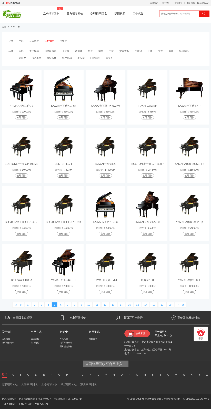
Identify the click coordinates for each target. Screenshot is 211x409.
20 (170, 304)
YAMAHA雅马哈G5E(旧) (189, 163)
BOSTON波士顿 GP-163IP (147, 163)
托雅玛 (138, 51)
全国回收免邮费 (22, 317)
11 (97, 304)
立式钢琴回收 (53, 11)
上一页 (18, 304)
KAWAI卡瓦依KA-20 (147, 222)
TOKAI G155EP (147, 105)
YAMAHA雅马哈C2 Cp (189, 222)
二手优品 (138, 13)
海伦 (171, 51)
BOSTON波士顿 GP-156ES (21, 222)
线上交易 (35, 339)
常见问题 (64, 339)
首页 (4, 27)
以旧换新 (119, 13)
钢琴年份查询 (66, 342)
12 (105, 304)
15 (129, 304)
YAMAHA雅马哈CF (189, 280)
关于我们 (166, 3)
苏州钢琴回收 (88, 384)
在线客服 (140, 333)
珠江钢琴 (34, 51)
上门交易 (35, 342)
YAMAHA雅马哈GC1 (63, 280)
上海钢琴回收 (49, 384)
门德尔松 (95, 58)
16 (137, 304)
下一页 (180, 304)
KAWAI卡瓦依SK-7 (189, 105)
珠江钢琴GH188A (21, 280)
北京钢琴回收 (10, 384)
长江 (150, 51)
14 (121, 304)
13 (113, 304)
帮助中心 (179, 3)
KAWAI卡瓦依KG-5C (105, 222)
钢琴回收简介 (8, 342)
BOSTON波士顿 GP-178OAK (63, 222)
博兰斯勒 (67, 58)
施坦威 (78, 51)
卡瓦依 (65, 51)
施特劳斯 (51, 58)
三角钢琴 (49, 40)
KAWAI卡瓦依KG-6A (63, 105)
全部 (21, 40)
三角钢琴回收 (75, 13)
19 (162, 304)
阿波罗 (22, 58)
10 (88, 304)
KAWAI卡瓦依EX (105, 163)
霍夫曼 (109, 58)
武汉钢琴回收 (69, 384)
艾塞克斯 (124, 51)
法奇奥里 (36, 58)
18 (154, 304)
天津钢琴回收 (29, 384)
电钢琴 (63, 40)
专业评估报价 (78, 317)
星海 (90, 51)
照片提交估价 (66, 346)
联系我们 (6, 339)
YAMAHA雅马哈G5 (21, 105)
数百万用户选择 (133, 317)
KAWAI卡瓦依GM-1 (105, 280)
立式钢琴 (34, 40)
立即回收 (21, 117)
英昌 (100, 51)
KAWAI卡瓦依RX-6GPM (105, 105)
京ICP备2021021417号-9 (196, 398)
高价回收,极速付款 (188, 317)
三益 (111, 51)
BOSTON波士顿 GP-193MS (21, 163)
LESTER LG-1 (63, 163)
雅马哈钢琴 (50, 51)
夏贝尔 (81, 58)
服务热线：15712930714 (198, 3)
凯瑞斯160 (147, 280)
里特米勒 (184, 51)
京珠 (160, 51)
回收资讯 (154, 3)
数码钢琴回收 (99, 13)
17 (145, 304)
